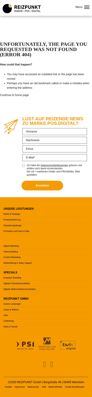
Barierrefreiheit (55, 387)
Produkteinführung (11, 220)
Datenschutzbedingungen (54, 165)
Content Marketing (11, 257)
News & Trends (10, 326)
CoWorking (8, 321)
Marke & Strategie (11, 214)
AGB (44, 387)
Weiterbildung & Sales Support (17, 263)
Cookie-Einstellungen (74, 387)
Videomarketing (10, 251)
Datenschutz (33, 387)
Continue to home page (14, 95)
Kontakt (8, 387)
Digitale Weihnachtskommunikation (19, 289)
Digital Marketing (11, 246)
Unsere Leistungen (18, 208)
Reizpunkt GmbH (16, 298)
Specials (10, 272)
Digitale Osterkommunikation (16, 283)
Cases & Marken (11, 309)
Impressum (20, 387)
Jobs (5, 315)
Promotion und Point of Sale (16, 231)
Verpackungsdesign (12, 225)
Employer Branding (12, 278)
